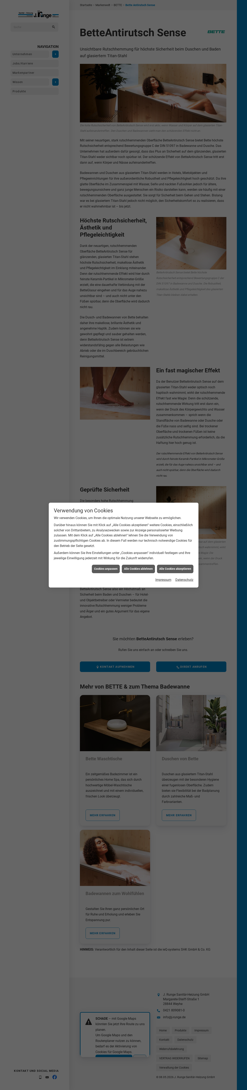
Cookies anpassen (106, 567)
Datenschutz (184, 578)
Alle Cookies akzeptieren (175, 567)
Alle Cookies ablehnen (138, 567)
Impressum (163, 578)
